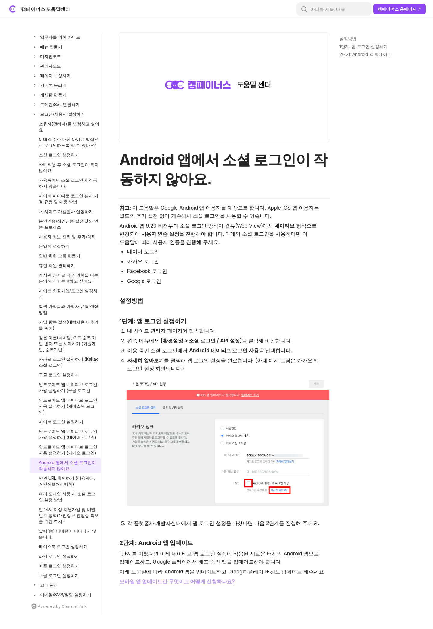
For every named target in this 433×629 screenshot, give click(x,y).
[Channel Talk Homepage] (65, 606)
